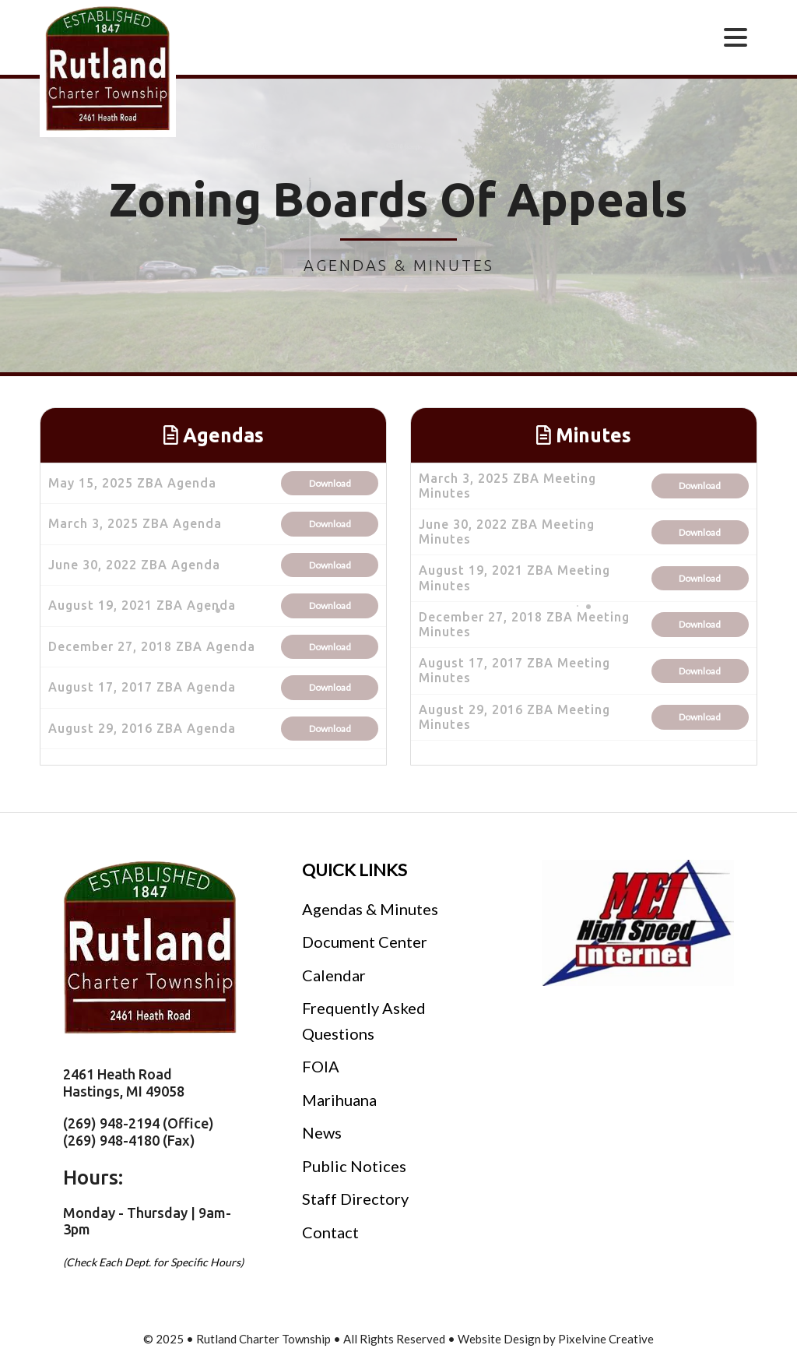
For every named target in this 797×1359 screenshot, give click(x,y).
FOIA (320, 1066)
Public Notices (354, 1166)
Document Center (364, 941)
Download (330, 483)
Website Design (499, 1339)
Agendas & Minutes (370, 909)
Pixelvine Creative (606, 1339)
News (322, 1132)
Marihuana (339, 1099)
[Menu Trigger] (735, 36)
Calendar (334, 975)
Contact (330, 1232)
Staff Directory (355, 1198)
